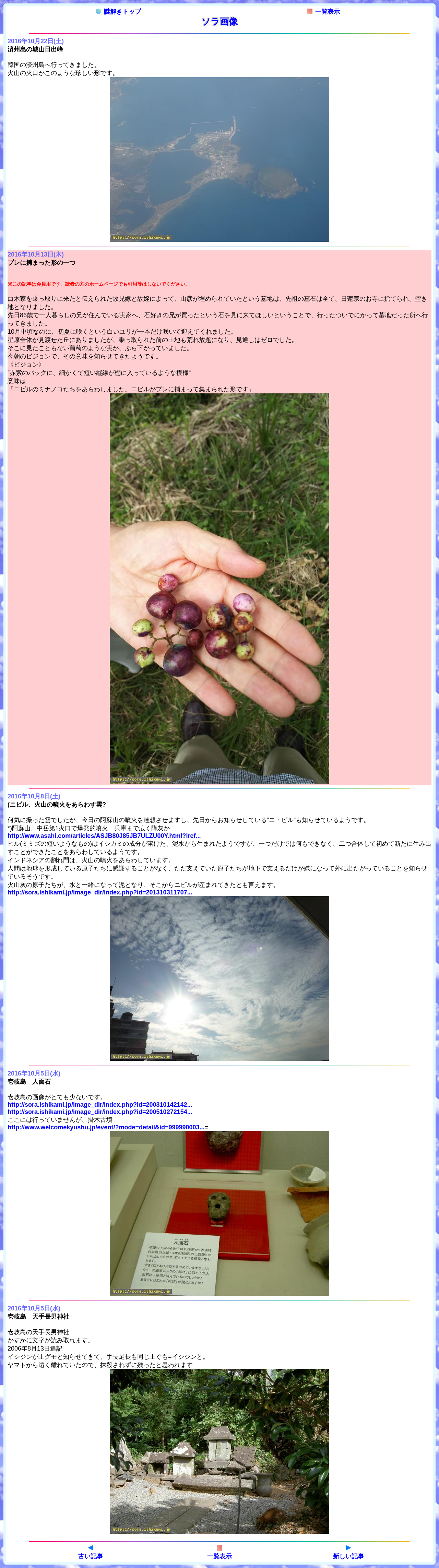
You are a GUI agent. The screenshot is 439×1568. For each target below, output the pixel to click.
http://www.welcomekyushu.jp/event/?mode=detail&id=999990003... (106, 1127)
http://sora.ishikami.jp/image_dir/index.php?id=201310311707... (100, 892)
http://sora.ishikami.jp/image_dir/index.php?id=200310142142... (100, 1104)
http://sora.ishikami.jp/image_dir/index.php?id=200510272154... (100, 1111)
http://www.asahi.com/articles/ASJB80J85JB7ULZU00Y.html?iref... (104, 835)
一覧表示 (323, 11)
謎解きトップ (118, 11)
